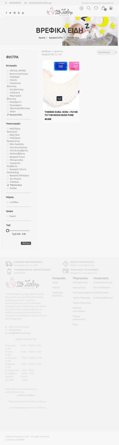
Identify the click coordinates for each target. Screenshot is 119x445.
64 (60, 54)
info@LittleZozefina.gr (38, 3)
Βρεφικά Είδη (57, 37)
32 (56, 54)
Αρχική (43, 37)
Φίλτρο (26, 243)
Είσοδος (85, 3)
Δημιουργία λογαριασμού (102, 3)
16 (52, 54)
